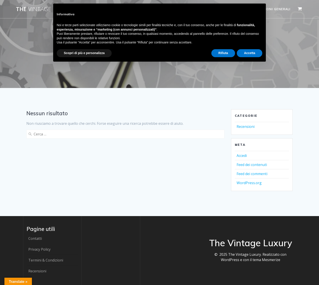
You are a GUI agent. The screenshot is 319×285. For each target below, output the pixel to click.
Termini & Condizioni (45, 260)
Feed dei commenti (252, 173)
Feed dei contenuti (252, 164)
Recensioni (246, 126)
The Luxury (45, 9)
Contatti (35, 238)
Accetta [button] (249, 53)
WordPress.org (249, 182)
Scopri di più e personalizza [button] (84, 53)
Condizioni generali (271, 9)
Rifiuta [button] (223, 53)
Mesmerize (271, 259)
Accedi (242, 155)
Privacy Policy (39, 249)
